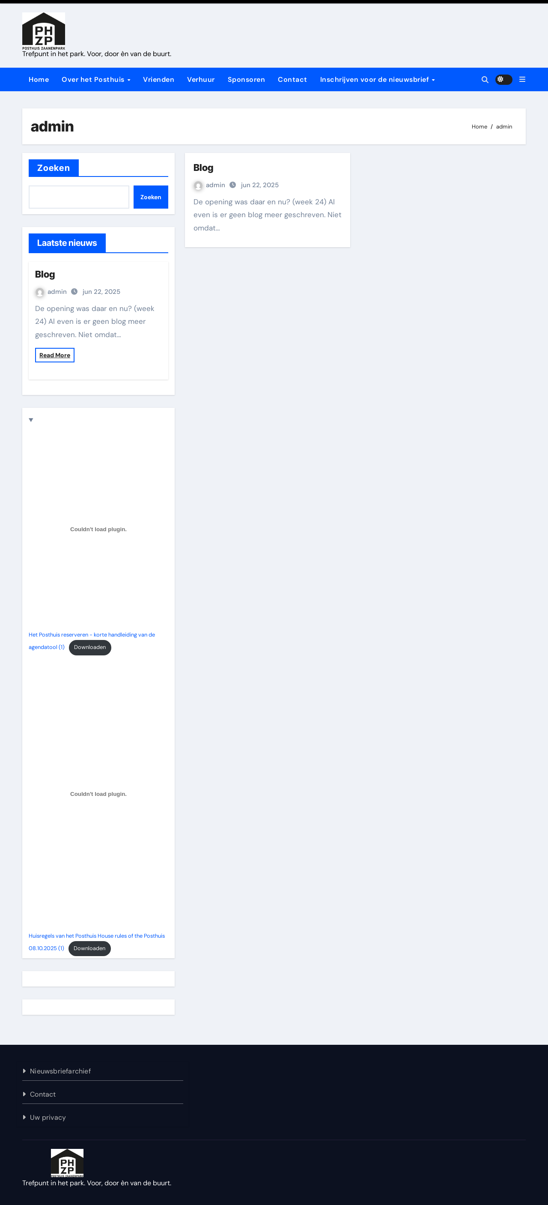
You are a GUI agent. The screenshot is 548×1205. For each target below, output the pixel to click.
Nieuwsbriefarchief (60, 1071)
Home (39, 79)
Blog (45, 274)
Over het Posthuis (94, 79)
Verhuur (201, 79)
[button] (522, 79)
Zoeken (53, 168)
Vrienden (158, 79)
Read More (54, 355)
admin (52, 291)
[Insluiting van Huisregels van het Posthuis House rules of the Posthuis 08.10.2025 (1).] (98, 794)
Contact (292, 79)
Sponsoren (246, 79)
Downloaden (90, 647)
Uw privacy (48, 1117)
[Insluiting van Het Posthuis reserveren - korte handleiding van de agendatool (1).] (98, 529)
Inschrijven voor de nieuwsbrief (375, 79)
